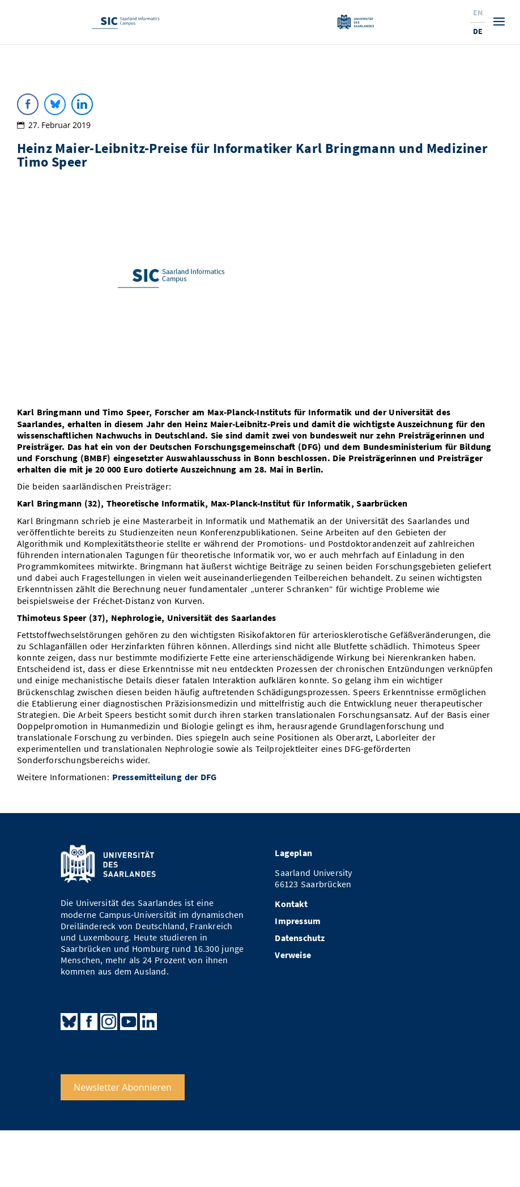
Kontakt (291, 904)
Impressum (298, 921)
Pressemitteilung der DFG (164, 777)
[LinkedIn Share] (82, 104)
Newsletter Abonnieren (123, 1087)
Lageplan (293, 853)
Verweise (293, 955)
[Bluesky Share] (55, 104)
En (478, 12)
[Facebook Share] (28, 104)
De (478, 31)
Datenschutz (300, 938)
